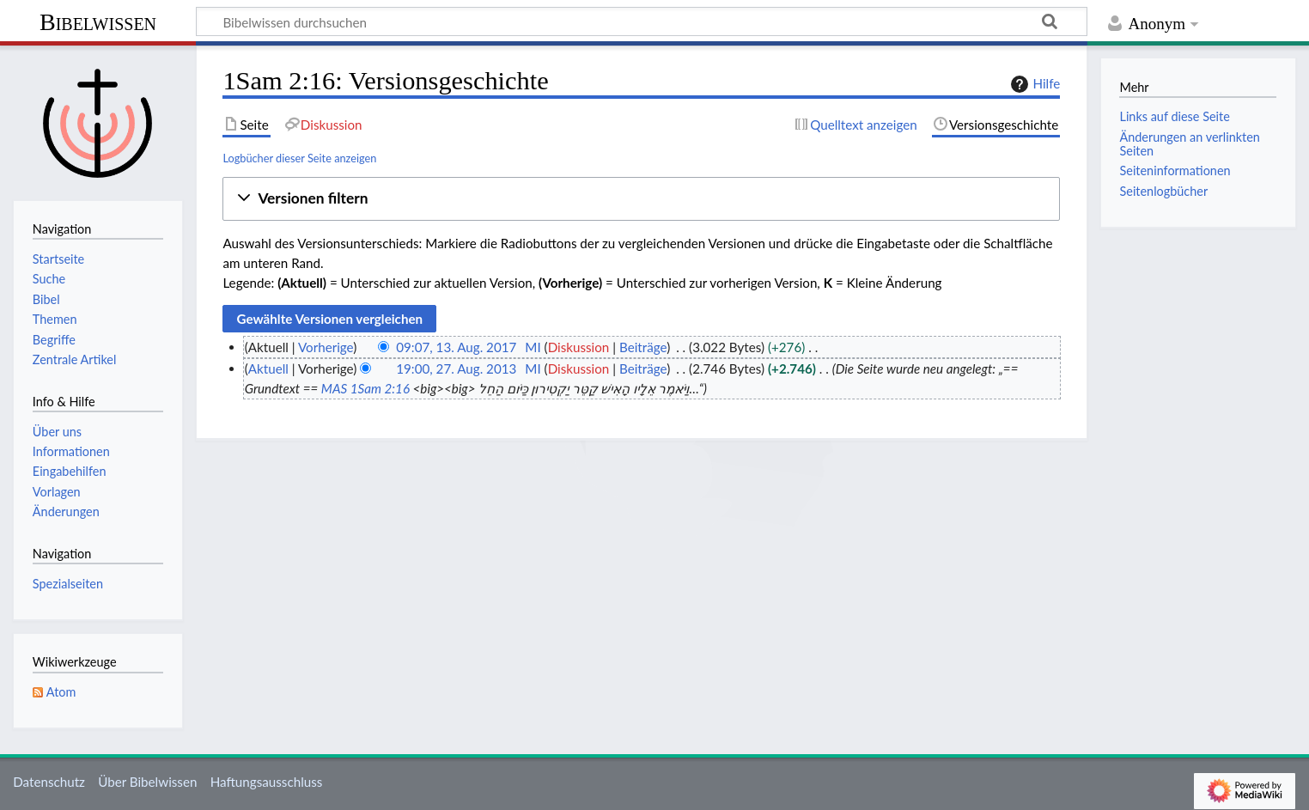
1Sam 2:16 (380, 388)
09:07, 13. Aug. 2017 (456, 347)
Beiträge (643, 347)
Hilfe (1033, 84)
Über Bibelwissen (147, 781)
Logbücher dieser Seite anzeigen (299, 158)
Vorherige (325, 347)
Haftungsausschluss (266, 781)
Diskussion (579, 347)
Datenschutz (49, 781)
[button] (641, 198)
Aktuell (268, 368)
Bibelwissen (98, 22)
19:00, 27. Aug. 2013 (456, 368)
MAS (334, 388)
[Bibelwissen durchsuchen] (642, 21)
